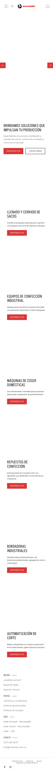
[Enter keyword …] (12, 6)
